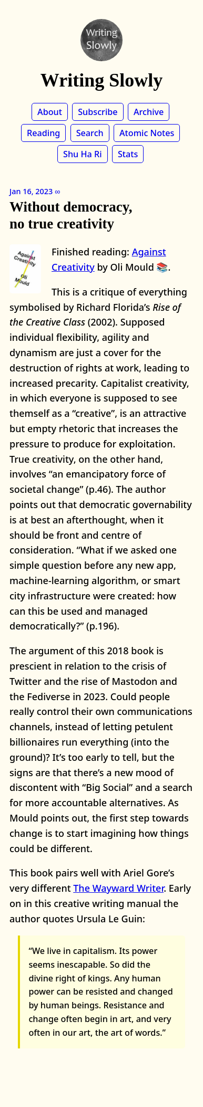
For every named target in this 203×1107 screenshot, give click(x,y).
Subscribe (97, 112)
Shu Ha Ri (82, 154)
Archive (149, 112)
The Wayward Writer (118, 888)
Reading (43, 133)
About (49, 112)
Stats (128, 154)
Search (90, 133)
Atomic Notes (146, 133)
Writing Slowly (101, 80)
